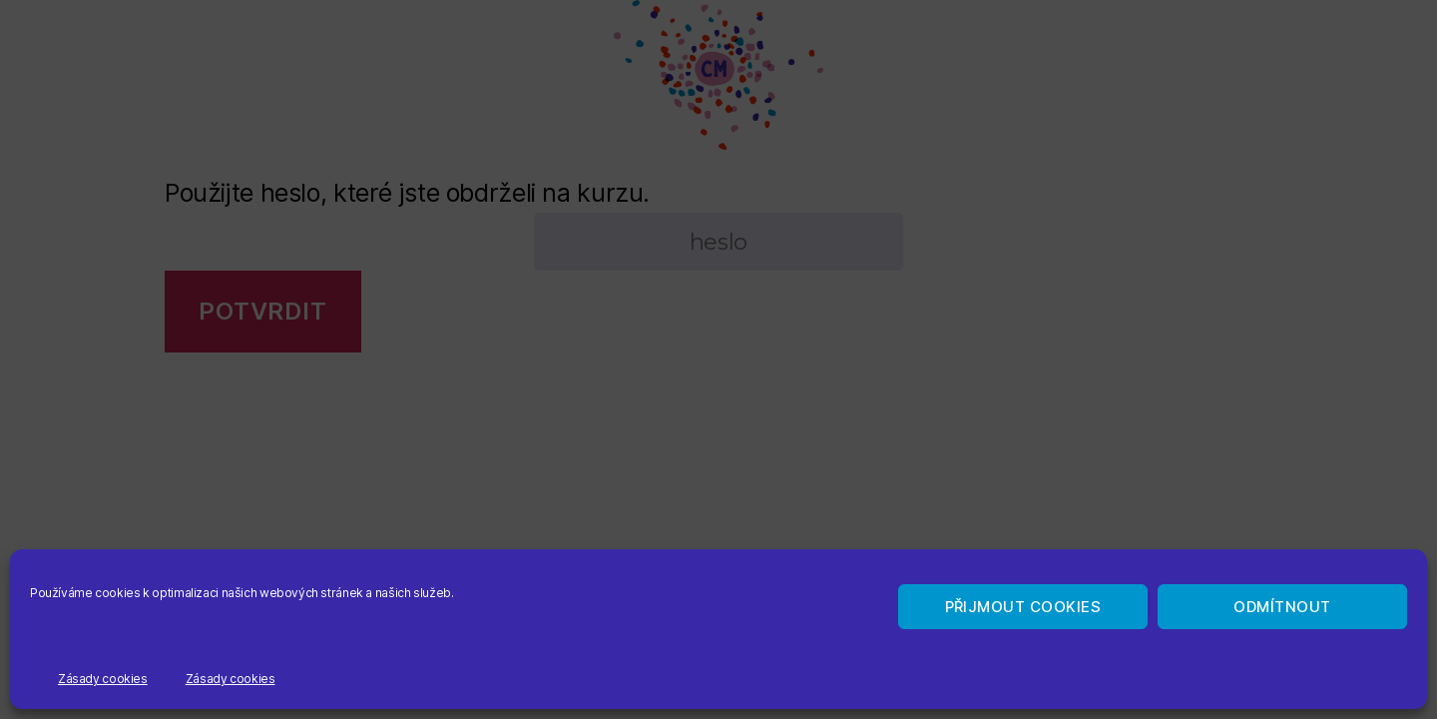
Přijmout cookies (1023, 606)
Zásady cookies (103, 678)
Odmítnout (1282, 606)
